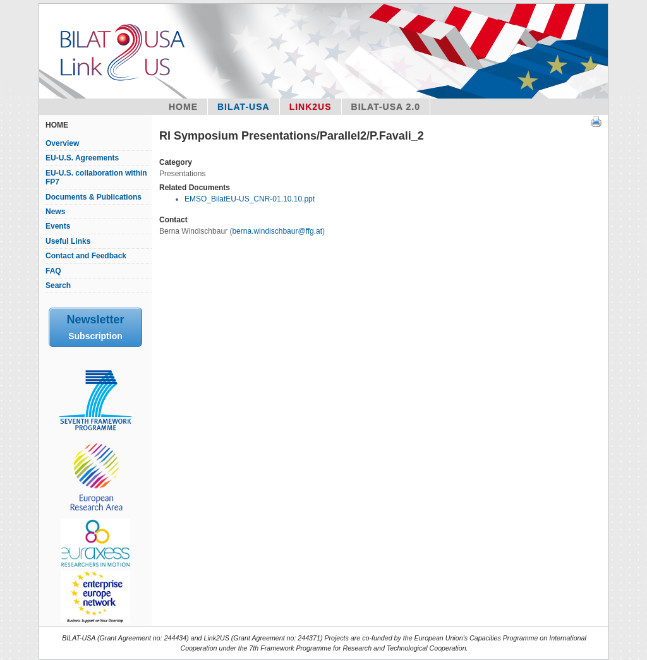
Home (183, 107)
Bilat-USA (243, 107)
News (55, 211)
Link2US (310, 107)
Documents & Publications (93, 197)
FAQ (53, 271)
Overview (62, 143)
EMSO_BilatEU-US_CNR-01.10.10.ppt (249, 199)
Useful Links (67, 241)
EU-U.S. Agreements (82, 157)
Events (57, 226)
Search (58, 285)
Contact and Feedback (85, 255)
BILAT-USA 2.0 (385, 107)
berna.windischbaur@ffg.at (277, 231)
